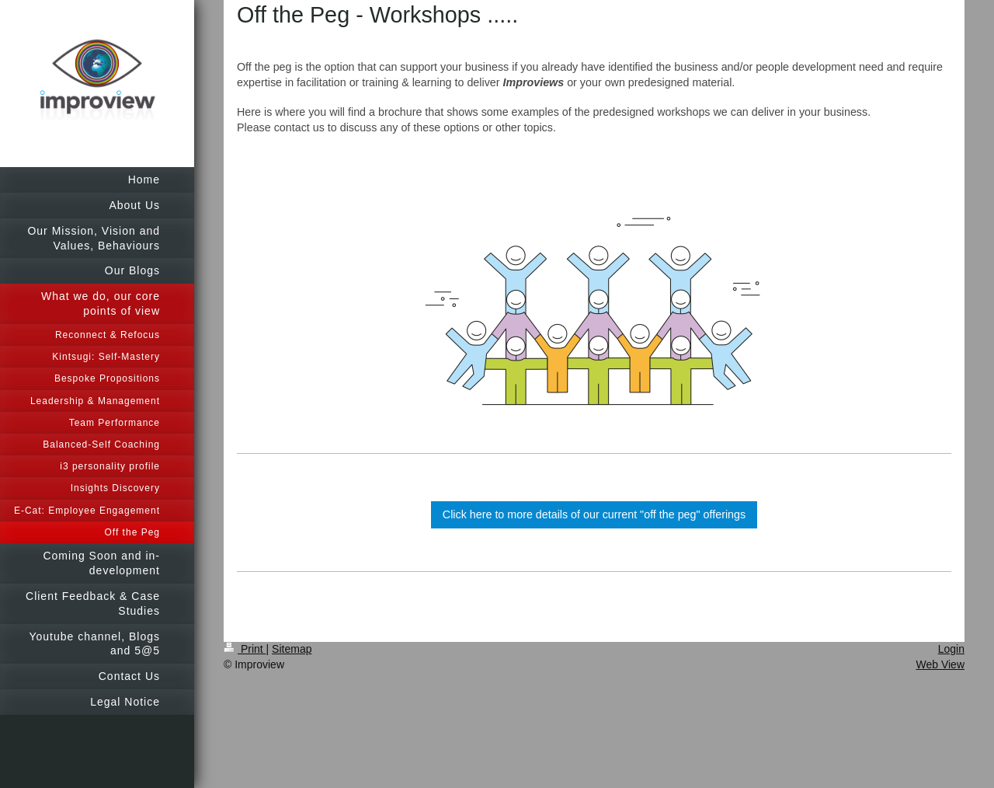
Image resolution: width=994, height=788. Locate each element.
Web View (940, 664)
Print (245, 649)
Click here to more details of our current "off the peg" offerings (594, 514)
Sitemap (291, 649)
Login (951, 649)
